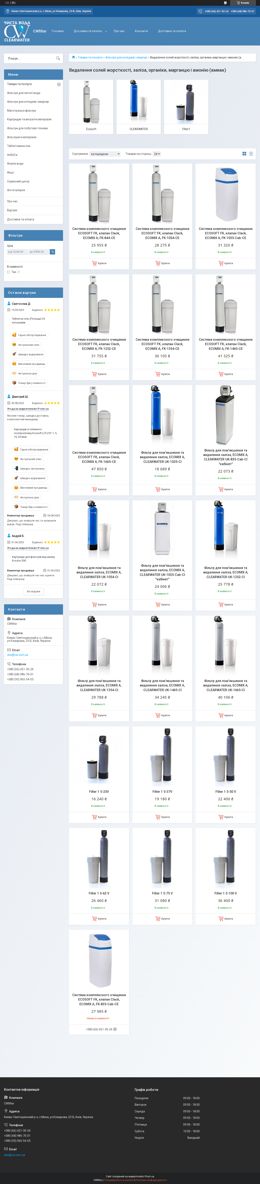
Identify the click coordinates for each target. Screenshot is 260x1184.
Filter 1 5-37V (162, 792)
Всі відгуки (33, 591)
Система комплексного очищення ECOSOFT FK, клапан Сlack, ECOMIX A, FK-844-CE (99, 233)
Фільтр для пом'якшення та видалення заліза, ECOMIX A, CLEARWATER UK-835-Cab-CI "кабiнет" (225, 457)
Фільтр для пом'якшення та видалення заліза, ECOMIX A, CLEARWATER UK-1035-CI (162, 457)
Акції (10, 172)
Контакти (141, 31)
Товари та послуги (90, 57)
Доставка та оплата (88, 31)
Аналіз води (15, 163)
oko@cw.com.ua (17, 654)
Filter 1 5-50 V (226, 792)
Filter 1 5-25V (99, 792)
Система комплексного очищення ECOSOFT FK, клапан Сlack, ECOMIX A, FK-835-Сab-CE (99, 999)
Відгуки (12, 210)
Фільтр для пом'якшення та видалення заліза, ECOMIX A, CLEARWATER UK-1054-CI (99, 572)
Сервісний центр (18, 181)
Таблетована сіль (19, 146)
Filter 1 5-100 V (225, 893)
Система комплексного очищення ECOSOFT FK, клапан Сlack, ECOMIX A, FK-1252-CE (99, 344)
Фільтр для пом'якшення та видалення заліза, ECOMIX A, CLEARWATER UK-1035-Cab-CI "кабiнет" (162, 572)
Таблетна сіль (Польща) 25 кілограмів (28, 320)
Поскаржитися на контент (119, 1180)
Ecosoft (91, 129)
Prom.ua (149, 1176)
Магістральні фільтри (21, 110)
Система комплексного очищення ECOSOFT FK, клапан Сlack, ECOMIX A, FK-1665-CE (99, 457)
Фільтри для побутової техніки (27, 128)
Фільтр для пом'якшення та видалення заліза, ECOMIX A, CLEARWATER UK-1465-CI (162, 685)
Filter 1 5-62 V (99, 893)
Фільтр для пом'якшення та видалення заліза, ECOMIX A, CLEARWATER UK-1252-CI (225, 572)
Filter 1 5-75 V (162, 893)
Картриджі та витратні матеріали (29, 119)
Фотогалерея (16, 190)
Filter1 (186, 129)
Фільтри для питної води (23, 93)
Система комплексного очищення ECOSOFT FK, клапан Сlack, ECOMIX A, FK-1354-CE (162, 344)
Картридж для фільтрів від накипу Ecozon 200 (33, 558)
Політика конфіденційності (151, 1180)
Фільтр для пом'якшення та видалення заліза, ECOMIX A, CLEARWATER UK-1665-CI (225, 685)
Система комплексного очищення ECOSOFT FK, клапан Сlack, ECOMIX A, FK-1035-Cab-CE (225, 233)
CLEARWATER (139, 129)
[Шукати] (58, 58)
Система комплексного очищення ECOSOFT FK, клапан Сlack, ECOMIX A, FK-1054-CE (162, 233)
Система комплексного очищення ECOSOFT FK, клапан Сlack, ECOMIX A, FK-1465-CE (225, 344)
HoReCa (12, 154)
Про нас (119, 31)
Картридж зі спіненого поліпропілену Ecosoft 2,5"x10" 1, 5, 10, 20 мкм (35, 433)
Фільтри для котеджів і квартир (126, 57)
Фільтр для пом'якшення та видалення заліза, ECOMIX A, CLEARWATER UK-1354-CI (99, 685)
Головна (58, 31)
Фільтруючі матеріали (21, 137)
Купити (102, 263)
